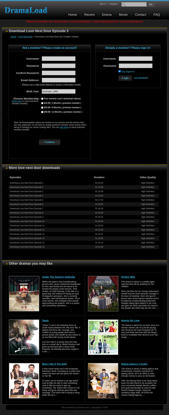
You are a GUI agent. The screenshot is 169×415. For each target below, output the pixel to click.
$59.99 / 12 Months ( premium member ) (62, 112)
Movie (123, 14)
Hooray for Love (130, 320)
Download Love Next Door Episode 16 (27, 247)
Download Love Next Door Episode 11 (27, 225)
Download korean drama (27, 10)
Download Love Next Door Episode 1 (26, 183)
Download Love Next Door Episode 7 (26, 208)
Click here (17, 101)
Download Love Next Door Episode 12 (27, 230)
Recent (89, 14)
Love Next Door (25, 36)
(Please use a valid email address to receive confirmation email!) (51, 85)
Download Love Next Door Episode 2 (26, 187)
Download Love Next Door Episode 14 (27, 238)
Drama (107, 14)
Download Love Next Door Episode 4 (26, 196)
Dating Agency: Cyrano (134, 364)
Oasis (45, 320)
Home (72, 14)
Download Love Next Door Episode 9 (26, 217)
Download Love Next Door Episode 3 (26, 191)
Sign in (103, 4)
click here (64, 127)
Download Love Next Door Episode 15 (27, 242)
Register (113, 4)
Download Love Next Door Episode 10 (27, 221)
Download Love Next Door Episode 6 (26, 204)
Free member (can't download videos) (62, 98)
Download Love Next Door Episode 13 (27, 234)
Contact (140, 14)
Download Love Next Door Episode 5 (26, 200)
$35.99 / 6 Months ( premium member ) (62, 107)
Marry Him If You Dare (54, 364)
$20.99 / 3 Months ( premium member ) (62, 103)
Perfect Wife (128, 277)
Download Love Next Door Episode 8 (26, 213)
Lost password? (141, 77)
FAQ (156, 14)
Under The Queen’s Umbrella (58, 277)
